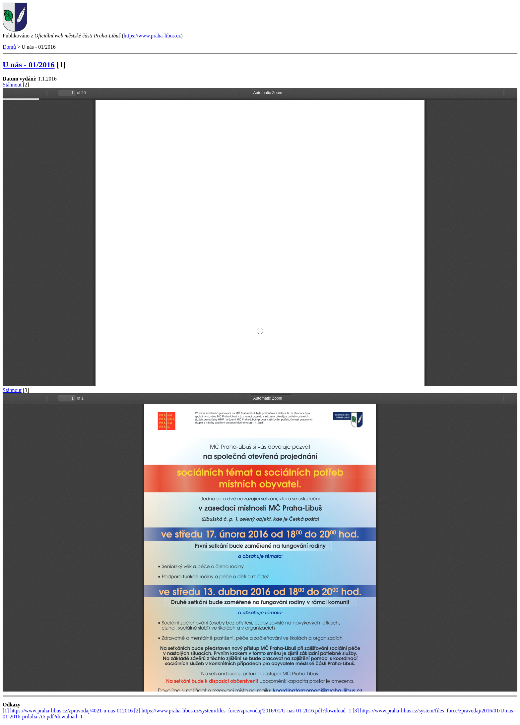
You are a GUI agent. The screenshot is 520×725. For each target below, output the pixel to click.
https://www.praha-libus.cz (152, 35)
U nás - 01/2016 (29, 64)
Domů (9, 47)
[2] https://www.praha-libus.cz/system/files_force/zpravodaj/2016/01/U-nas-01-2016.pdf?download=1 (242, 710)
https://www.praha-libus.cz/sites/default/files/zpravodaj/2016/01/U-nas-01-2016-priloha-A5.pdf (260, 542)
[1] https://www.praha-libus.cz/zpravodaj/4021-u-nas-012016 (68, 710)
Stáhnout (12, 84)
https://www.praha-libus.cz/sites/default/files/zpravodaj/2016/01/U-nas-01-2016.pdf (260, 237)
